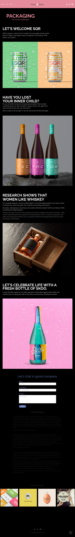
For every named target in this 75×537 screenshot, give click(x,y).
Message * (21, 393)
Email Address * (23, 387)
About (3, 4)
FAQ (7, 4)
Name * (21, 381)
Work (11, 4)
